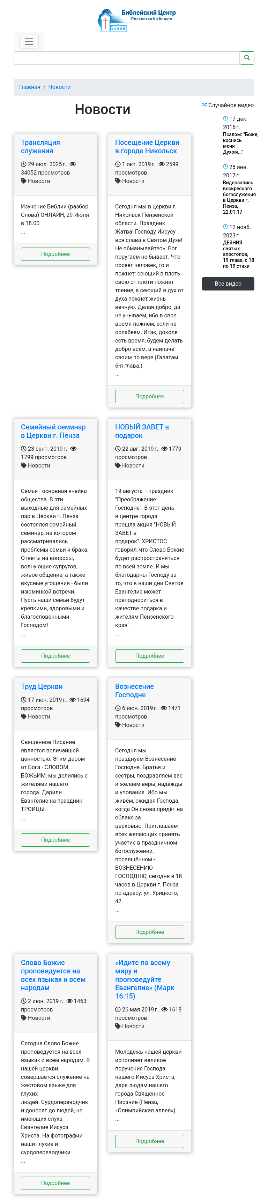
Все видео (228, 283)
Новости (59, 87)
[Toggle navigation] (29, 42)
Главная (29, 87)
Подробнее (55, 254)
